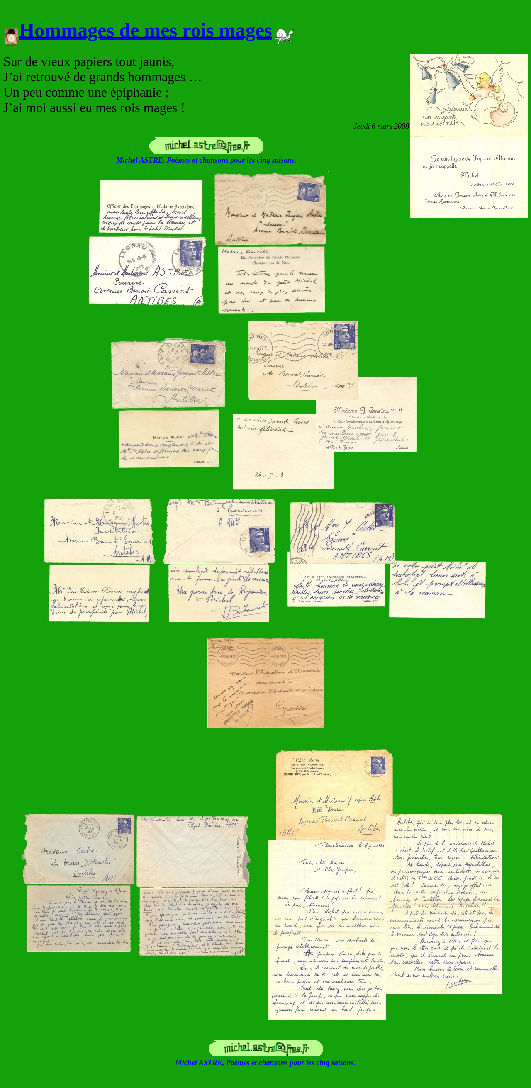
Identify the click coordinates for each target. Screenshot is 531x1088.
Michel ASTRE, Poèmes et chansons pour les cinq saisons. (206, 160)
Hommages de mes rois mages (145, 30)
